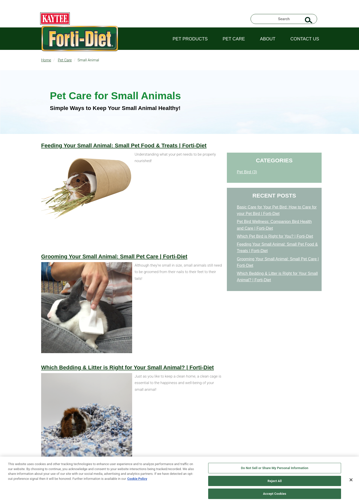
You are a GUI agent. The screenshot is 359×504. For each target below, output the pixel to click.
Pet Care (234, 38)
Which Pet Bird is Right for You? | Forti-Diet (275, 236)
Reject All (275, 481)
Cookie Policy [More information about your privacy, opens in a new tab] (137, 479)
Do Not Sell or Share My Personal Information (274, 468)
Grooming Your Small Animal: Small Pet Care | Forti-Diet (114, 256)
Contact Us (304, 38)
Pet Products (190, 38)
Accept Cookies (274, 494)
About (267, 38)
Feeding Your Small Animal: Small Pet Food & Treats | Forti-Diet (123, 145)
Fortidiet (79, 45)
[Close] (351, 479)
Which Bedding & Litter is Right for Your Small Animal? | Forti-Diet (127, 367)
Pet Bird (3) (247, 172)
